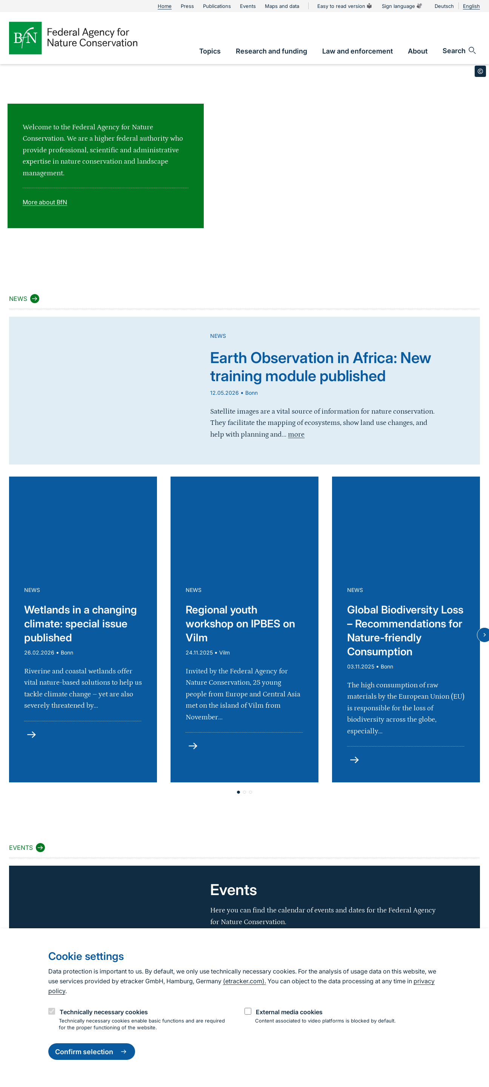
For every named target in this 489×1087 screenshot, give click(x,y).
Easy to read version (345, 6)
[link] (210, 51)
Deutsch (444, 6)
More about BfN (45, 202)
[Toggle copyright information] (480, 71)
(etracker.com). (244, 981)
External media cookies (289, 1012)
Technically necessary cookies (104, 1012)
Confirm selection (91, 1051)
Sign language (402, 6)
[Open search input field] (460, 50)
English (471, 6)
